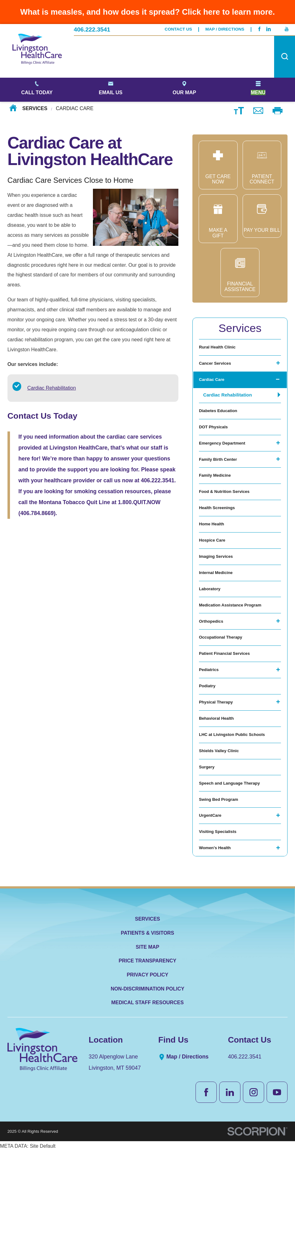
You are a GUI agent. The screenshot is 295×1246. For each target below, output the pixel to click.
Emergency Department (226, 461)
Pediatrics (210, 730)
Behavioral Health (219, 788)
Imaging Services (219, 596)
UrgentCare (212, 904)
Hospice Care (214, 576)
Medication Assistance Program (236, 653)
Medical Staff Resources (147, 1099)
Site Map (147, 1043)
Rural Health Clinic (221, 348)
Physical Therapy (219, 769)
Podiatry (209, 750)
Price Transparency (148, 1057)
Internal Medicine (219, 615)
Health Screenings (220, 538)
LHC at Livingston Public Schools (238, 807)
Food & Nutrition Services (229, 519)
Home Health (214, 557)
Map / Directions (225, 29)
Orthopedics (213, 673)
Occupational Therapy (225, 692)
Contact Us (178, 29)
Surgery (208, 846)
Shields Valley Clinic (223, 827)
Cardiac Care (214, 387)
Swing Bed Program (222, 885)
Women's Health (218, 943)
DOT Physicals (216, 442)
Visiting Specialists (221, 923)
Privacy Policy (147, 1071)
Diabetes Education (221, 422)
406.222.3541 (92, 29)
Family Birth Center (221, 480)
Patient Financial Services (229, 711)
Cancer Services (218, 368)
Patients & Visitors (147, 1029)
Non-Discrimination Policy (147, 1085)
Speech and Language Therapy (235, 866)
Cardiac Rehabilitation (51, 388)
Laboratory (212, 634)
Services (34, 108)
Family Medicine (218, 499)
